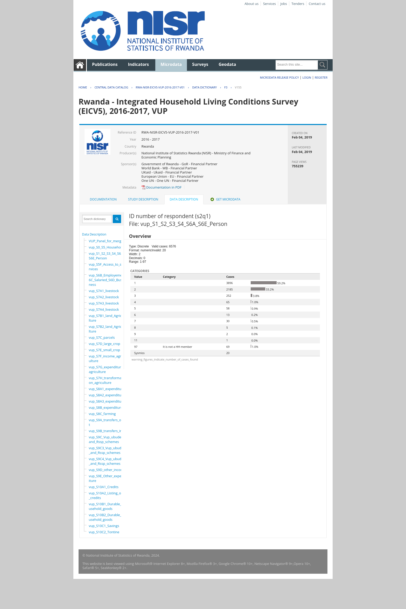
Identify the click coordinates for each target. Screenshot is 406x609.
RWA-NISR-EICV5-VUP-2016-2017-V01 (160, 87)
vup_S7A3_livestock (104, 303)
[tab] (103, 199)
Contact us (317, 3)
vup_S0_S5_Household (106, 247)
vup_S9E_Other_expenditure (107, 478)
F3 (225, 87)
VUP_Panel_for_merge (106, 241)
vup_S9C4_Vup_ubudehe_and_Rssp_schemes (108, 461)
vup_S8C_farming (102, 413)
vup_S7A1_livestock (104, 290)
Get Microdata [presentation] (224, 199)
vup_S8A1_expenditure (107, 388)
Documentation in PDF (162, 187)
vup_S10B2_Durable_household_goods (107, 517)
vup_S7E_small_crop (104, 350)
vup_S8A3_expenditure (107, 401)
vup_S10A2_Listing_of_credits (105, 495)
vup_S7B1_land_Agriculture (106, 318)
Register (321, 77)
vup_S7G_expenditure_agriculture (106, 369)
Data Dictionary (204, 87)
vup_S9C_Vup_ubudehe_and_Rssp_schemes (108, 439)
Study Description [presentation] (143, 199)
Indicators (138, 64)
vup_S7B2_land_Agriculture (106, 329)
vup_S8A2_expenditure (107, 395)
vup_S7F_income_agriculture (106, 358)
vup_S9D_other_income (107, 469)
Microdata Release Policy (279, 77)
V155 (238, 87)
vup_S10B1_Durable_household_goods (107, 506)
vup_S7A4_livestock (104, 309)
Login (306, 77)
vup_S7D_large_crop (104, 343)
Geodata (227, 64)
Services (269, 3)
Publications (105, 64)
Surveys (200, 64)
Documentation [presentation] (103, 199)
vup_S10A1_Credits (103, 487)
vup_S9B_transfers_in (105, 430)
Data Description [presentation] (184, 199)
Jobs (283, 3)
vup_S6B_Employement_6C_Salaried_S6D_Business (108, 280)
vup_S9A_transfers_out (106, 422)
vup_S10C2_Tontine (104, 532)
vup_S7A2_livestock (104, 297)
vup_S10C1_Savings (104, 525)
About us (251, 3)
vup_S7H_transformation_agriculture (106, 380)
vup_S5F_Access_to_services (106, 266)
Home (83, 87)
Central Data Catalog (111, 87)
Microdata (171, 64)
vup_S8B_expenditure (106, 407)
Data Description (94, 234)
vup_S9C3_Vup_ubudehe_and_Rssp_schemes (108, 450)
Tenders (297, 3)
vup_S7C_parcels (102, 337)
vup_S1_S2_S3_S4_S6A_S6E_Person (107, 255)
